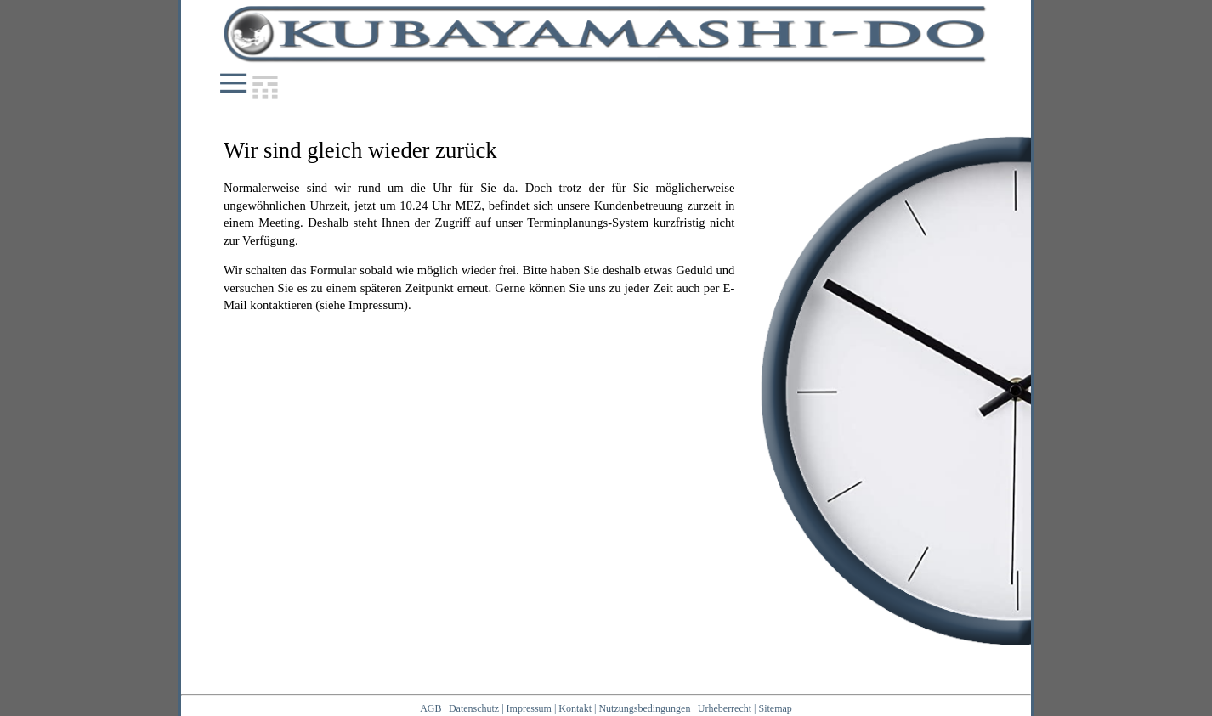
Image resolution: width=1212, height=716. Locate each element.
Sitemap (775, 708)
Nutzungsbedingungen (644, 708)
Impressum (529, 708)
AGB (430, 708)
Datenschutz (474, 708)
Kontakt (575, 708)
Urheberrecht (724, 708)
